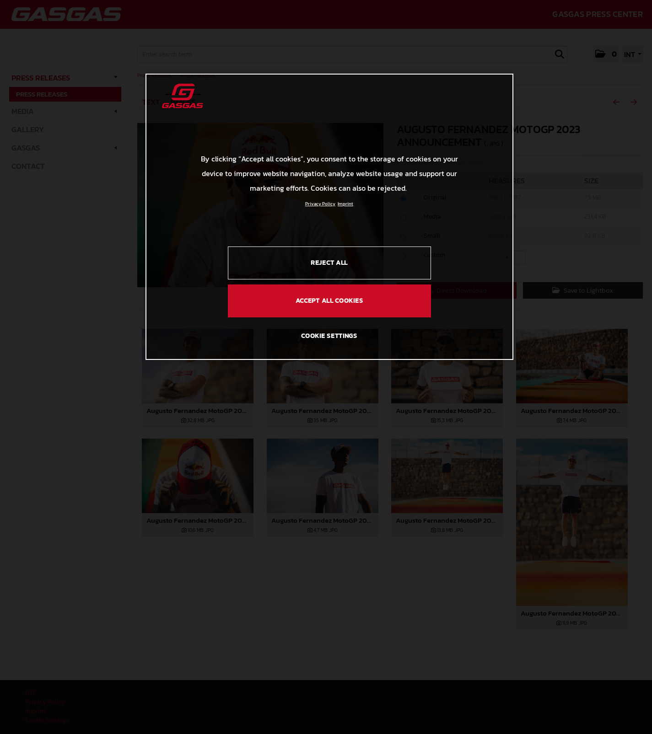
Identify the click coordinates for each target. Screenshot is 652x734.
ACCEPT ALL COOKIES (329, 300)
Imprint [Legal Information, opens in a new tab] (345, 203)
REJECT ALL (329, 263)
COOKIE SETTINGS (329, 336)
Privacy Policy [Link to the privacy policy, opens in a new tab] (320, 203)
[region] (329, 217)
